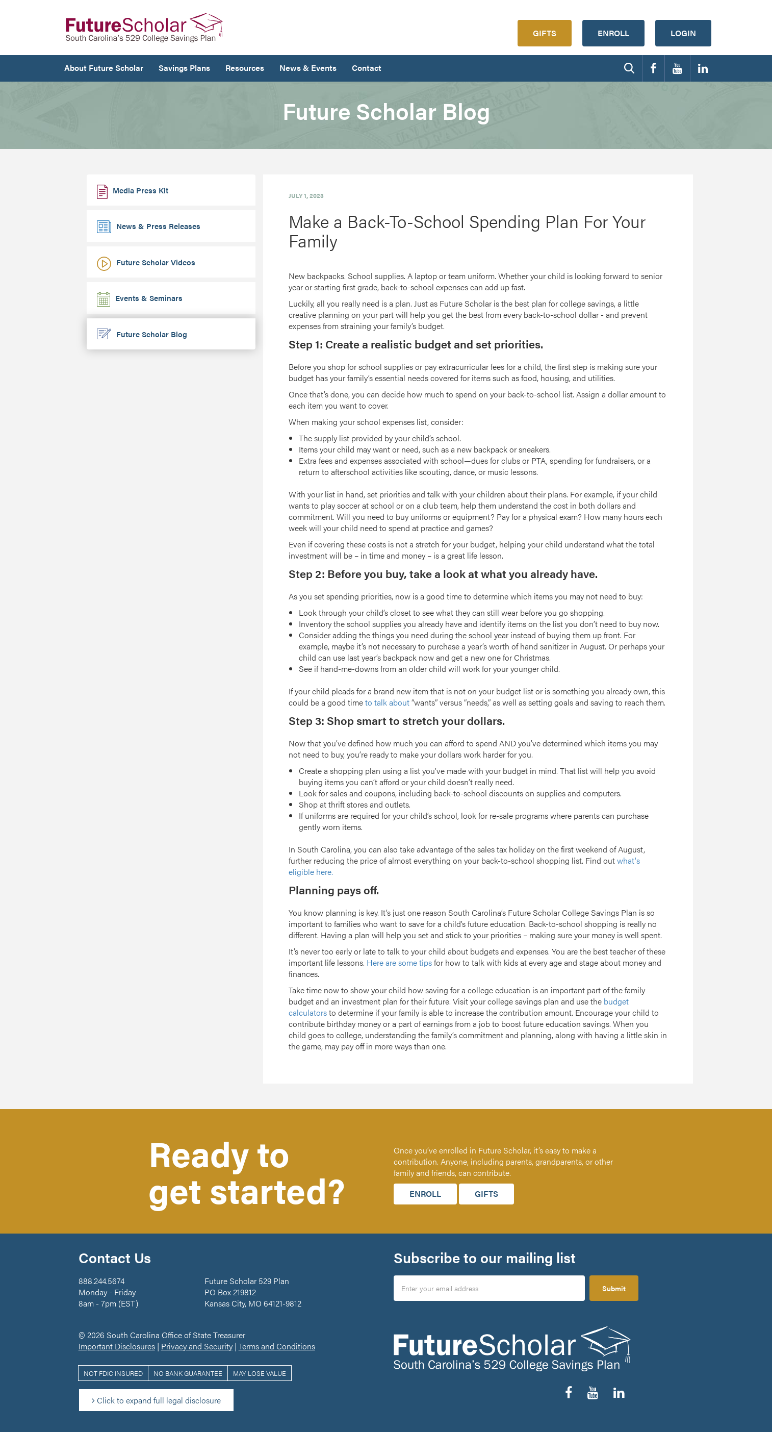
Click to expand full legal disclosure (156, 1400)
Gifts (544, 33)
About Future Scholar (103, 67)
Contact (366, 67)
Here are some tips (399, 962)
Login (683, 33)
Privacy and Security (197, 1346)
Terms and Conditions (277, 1346)
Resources (244, 67)
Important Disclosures (117, 1346)
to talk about (387, 702)
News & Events (308, 67)
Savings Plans (184, 67)
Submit (614, 1288)
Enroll (613, 33)
